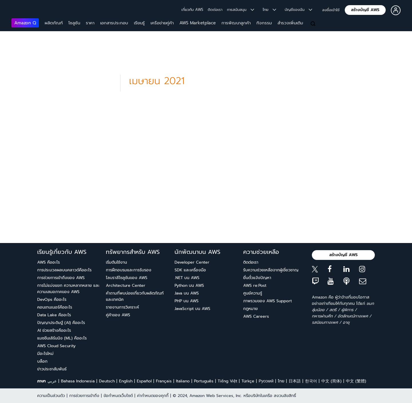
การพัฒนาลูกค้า (236, 23)
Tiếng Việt (227, 381)
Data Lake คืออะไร (54, 315)
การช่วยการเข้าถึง (84, 396)
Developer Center (192, 262)
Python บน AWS (189, 286)
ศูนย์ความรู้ (252, 293)
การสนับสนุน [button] (240, 9)
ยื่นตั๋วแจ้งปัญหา (257, 278)
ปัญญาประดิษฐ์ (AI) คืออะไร (61, 323)
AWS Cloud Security (56, 346)
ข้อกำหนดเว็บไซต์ (118, 396)
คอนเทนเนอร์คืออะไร (54, 307)
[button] (365, 10)
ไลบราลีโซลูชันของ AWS (126, 278)
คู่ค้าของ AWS (118, 315)
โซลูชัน (74, 23)
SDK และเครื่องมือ (190, 270)
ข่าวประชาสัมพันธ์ (52, 369)
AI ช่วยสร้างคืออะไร (54, 330)
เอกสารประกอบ (114, 23)
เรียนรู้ (139, 23)
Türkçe (247, 381)
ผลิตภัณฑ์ (54, 23)
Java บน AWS (187, 293)
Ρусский (266, 381)
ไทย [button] (269, 9)
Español (144, 381)
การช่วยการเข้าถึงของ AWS (61, 278)
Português (203, 381)
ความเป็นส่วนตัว (51, 396)
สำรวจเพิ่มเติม (290, 23)
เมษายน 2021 (157, 81)
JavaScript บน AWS (192, 309)
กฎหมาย (250, 309)
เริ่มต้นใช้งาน (116, 262)
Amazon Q (25, 23)
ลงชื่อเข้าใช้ (331, 10)
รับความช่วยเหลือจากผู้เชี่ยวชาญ (270, 270)
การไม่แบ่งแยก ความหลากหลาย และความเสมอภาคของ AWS (68, 289)
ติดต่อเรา (215, 9)
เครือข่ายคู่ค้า (162, 23)
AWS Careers (256, 316)
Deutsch (107, 381)
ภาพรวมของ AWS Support (267, 301)
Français (164, 381)
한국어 (311, 381)
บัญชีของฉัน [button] (298, 9)
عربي (52, 381)
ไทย (281, 381)
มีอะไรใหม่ (45, 354)
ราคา (90, 23)
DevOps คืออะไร (51, 300)
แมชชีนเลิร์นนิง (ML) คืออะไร (62, 338)
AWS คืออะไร (48, 262)
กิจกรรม (264, 23)
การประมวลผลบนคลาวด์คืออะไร (64, 270)
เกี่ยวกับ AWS (192, 9)
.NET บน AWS (187, 278)
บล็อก (42, 361)
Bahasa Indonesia (78, 381)
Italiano (183, 381)
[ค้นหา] (313, 24)
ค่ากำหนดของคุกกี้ (153, 396)
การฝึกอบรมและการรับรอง (128, 270)
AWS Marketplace (197, 23)
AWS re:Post (254, 286)
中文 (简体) (331, 381)
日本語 (295, 381)
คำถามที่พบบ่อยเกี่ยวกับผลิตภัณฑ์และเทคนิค (135, 296)
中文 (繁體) (356, 381)
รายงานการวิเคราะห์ (122, 307)
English (125, 381)
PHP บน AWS (187, 301)
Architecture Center (125, 286)
